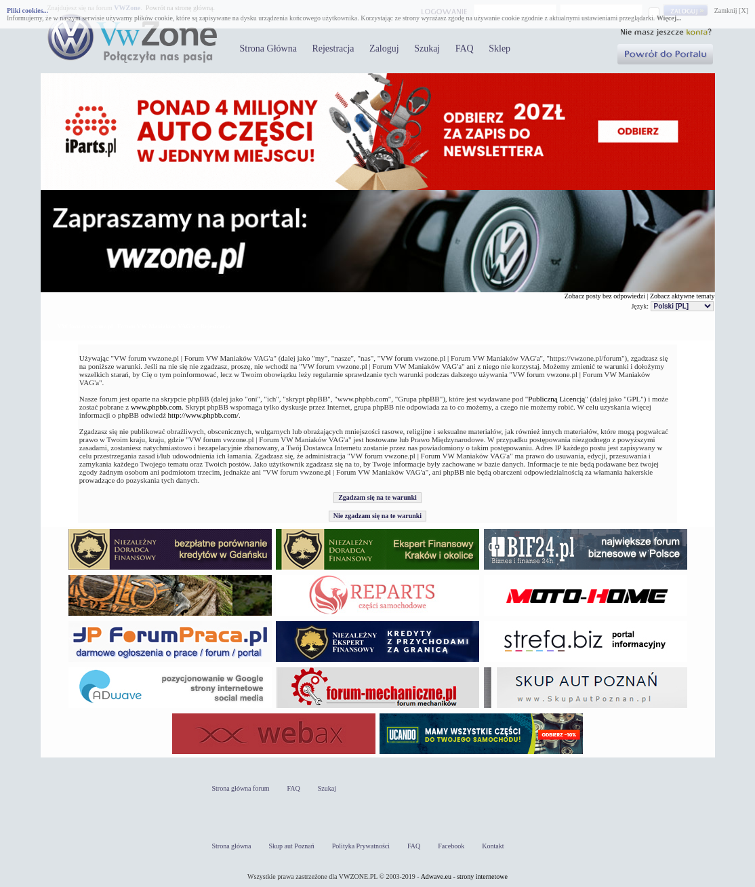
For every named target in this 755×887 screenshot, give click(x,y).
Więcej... (669, 18)
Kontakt (493, 846)
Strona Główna (268, 48)
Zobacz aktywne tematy (682, 296)
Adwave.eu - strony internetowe (464, 876)
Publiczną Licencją (556, 399)
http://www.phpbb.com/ (203, 415)
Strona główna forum (241, 788)
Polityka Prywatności (361, 846)
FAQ (464, 48)
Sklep (499, 48)
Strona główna (231, 846)
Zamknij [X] (731, 10)
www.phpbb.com (156, 407)
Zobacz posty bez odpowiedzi (605, 296)
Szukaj (427, 48)
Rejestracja (333, 48)
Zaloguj (384, 48)
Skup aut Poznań (291, 846)
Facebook (451, 846)
